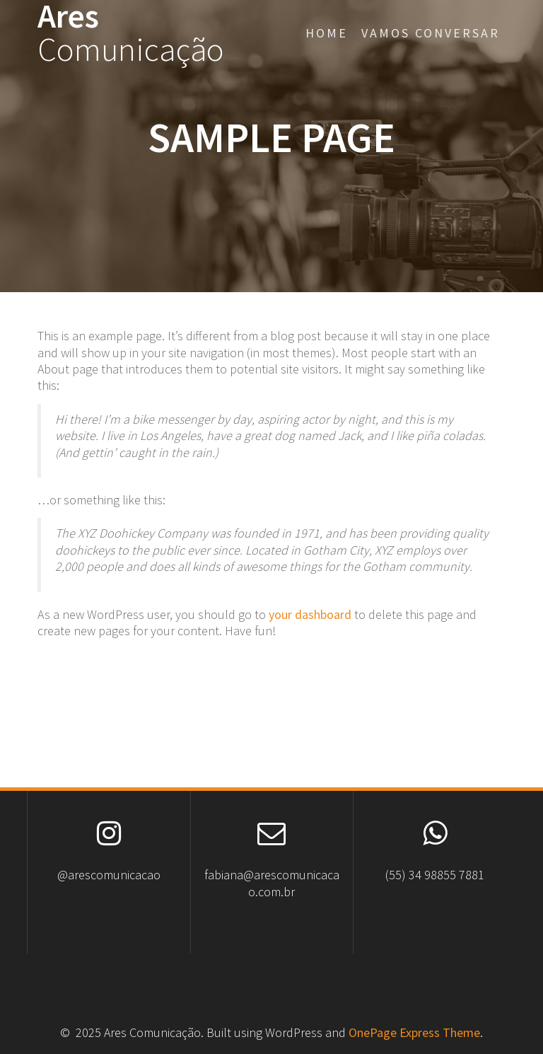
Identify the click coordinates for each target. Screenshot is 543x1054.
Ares (130, 33)
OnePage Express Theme (414, 1032)
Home (326, 33)
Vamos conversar (430, 33)
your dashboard (310, 614)
